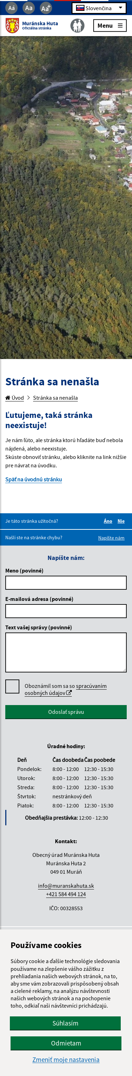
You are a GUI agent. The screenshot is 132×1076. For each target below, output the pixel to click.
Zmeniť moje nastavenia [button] (66, 1059)
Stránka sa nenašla (55, 397)
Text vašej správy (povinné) (38, 627)
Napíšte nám (111, 538)
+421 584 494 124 (66, 894)
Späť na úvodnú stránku (33, 479)
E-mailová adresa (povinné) (39, 598)
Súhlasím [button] (65, 1023)
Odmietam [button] (66, 1043)
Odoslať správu (66, 711)
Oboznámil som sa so (66, 689)
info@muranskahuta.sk (66, 885)
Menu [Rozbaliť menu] (110, 25)
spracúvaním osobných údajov (66, 689)
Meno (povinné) (24, 570)
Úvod (14, 397)
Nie (122, 521)
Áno (109, 521)
